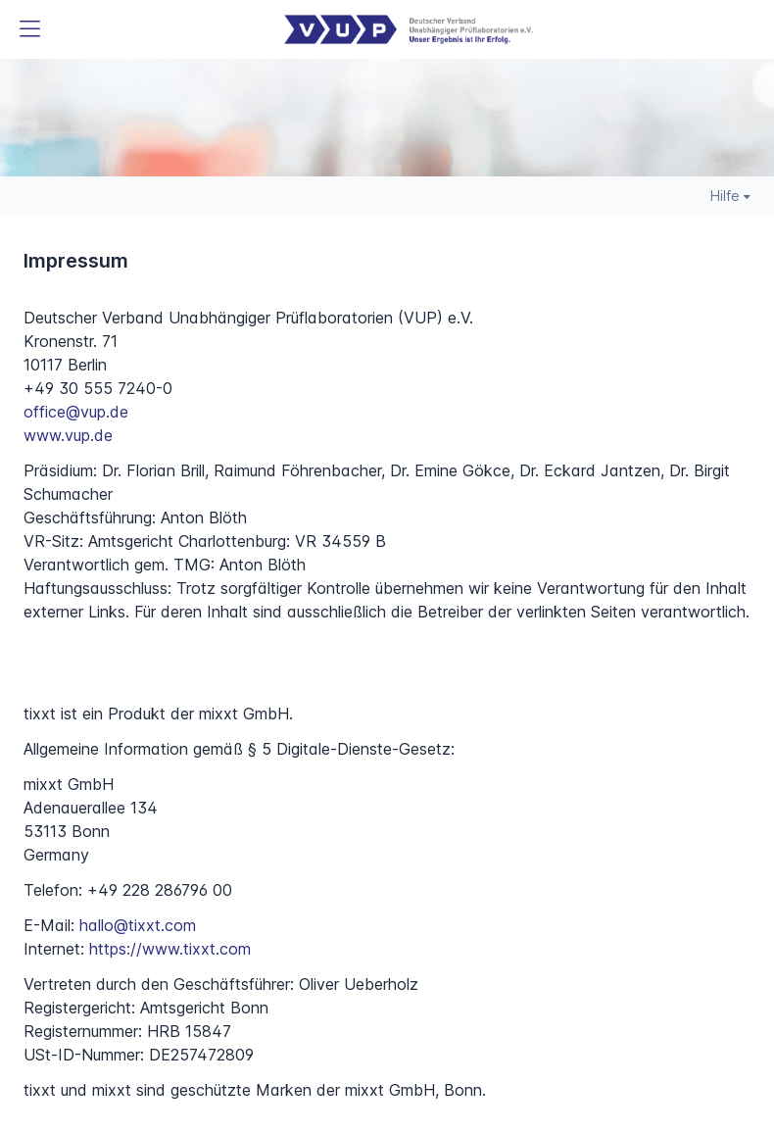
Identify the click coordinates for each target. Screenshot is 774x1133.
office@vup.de (76, 411)
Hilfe (730, 195)
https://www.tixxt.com (170, 949)
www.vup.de (68, 435)
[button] (29, 29)
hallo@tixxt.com (137, 925)
